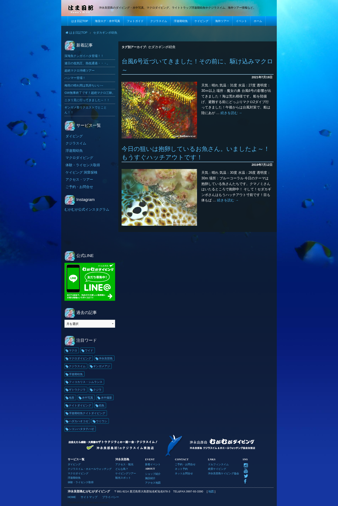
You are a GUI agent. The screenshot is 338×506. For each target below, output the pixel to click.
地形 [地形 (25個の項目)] (71, 397)
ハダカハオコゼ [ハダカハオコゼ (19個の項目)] (78, 421)
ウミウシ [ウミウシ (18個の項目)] (101, 421)
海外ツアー (222, 21)
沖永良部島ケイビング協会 (223, 473)
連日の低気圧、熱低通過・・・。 (87, 63)
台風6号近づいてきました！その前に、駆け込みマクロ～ (197, 65)
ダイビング (74, 136)
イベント (241, 21)
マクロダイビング (79, 158)
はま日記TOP (79, 21)
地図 (210, 491)
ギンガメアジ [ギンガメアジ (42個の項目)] (101, 366)
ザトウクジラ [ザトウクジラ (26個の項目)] (77, 389)
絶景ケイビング (217, 468)
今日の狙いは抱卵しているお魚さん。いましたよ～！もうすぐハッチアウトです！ (196, 153)
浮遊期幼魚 (181, 21)
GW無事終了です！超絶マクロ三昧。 (89, 92)
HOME (72, 497)
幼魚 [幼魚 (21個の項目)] (101, 405)
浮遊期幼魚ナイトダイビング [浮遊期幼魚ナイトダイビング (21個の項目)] (87, 413)
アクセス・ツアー (79, 179)
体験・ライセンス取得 (83, 165)
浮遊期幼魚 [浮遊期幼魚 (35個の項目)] (76, 374)
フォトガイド (135, 21)
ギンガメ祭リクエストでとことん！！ (85, 110)
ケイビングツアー (125, 473)
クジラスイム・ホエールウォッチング (90, 468)
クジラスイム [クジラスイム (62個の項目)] (77, 366)
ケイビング (201, 21)
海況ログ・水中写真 (107, 21)
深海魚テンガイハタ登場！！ (84, 56)
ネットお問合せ (184, 473)
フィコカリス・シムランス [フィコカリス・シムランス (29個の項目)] (85, 382)
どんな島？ (121, 468)
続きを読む (231, 113)
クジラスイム (158, 21)
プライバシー (110, 497)
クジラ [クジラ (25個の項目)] (97, 389)
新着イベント (153, 464)
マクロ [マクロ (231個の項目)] (73, 350)
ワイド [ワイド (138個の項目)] (89, 350)
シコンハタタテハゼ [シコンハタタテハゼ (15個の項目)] (81, 429)
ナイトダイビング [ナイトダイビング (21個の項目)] (80, 405)
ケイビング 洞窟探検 (81, 172)
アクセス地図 (153, 482)
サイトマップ (89, 497)
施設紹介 (150, 478)
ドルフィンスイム (218, 464)
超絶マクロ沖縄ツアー (79, 70)
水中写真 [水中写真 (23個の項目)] (87, 397)
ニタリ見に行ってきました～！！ (87, 100)
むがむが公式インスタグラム (86, 209)
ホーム (258, 21)
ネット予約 (181, 468)
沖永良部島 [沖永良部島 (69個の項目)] (106, 358)
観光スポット (123, 477)
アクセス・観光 (124, 464)
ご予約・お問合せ (79, 187)
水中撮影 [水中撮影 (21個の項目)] (106, 397)
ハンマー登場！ (75, 78)
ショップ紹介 (153, 473)
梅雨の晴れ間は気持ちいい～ (84, 85)
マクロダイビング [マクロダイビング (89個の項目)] (80, 358)
